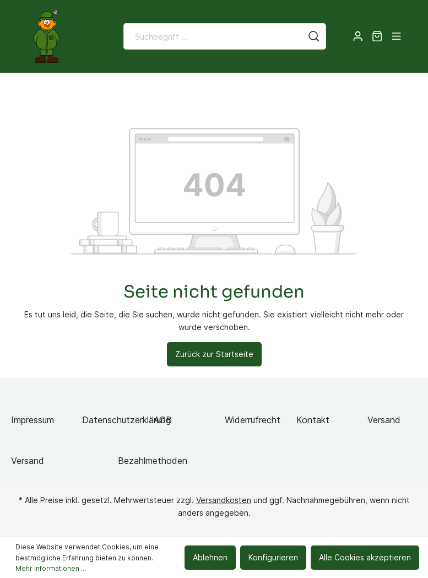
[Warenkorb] (377, 36)
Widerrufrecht (252, 419)
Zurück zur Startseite (214, 354)
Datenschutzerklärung (126, 419)
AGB (163, 419)
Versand (383, 419)
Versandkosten (223, 500)
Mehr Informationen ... (50, 568)
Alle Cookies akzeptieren (365, 557)
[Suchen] (314, 36)
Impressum (32, 419)
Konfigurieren (273, 557)
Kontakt (312, 419)
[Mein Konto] (357, 36)
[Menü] (396, 36)
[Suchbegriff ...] (212, 36)
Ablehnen (210, 557)
